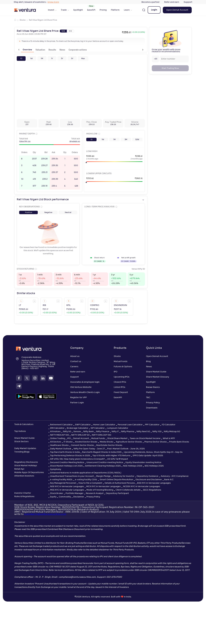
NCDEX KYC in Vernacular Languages (141, 487)
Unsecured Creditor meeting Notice (104, 462)
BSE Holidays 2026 (154, 466)
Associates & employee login (85, 382)
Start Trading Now (170, 68)
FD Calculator (168, 425)
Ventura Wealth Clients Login (85, 392)
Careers (74, 367)
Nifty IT (115, 432)
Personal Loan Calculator (130, 425)
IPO (115, 372)
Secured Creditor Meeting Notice (67, 462)
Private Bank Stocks (179, 442)
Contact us (75, 361)
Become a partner (150, 2)
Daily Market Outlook (60, 449)
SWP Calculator (83, 425)
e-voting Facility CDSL (86, 480)
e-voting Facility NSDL (61, 480)
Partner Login (77, 403)
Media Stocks (106, 442)
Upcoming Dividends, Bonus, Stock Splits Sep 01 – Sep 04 (153, 452)
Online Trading (57, 438)
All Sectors (55, 442)
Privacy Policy (153, 403)
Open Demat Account (177, 10)
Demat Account (81, 438)
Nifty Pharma (127, 432)
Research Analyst (95, 493)
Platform (115, 10)
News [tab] (58, 49)
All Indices (55, 432)
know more (53, 2)
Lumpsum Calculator (117, 428)
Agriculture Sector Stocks (129, 442)
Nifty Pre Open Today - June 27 (89, 449)
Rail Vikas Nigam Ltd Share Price (43, 20)
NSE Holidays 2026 (132, 466)
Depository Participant (117, 493)
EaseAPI (91, 10)
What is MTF (169, 438)
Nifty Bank (88, 432)
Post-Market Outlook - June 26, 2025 (126, 449)
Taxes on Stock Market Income (145, 438)
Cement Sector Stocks (82, 445)
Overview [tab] (23, 49)
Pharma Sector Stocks (155, 442)
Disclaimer (78, 497)
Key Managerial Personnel (63, 483)
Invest (52, 10)
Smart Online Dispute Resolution (116, 480)
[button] (21, 58)
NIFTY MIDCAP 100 (59, 435)
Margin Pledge (103, 476)
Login (154, 10)
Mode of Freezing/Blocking (99, 490)
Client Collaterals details (128, 490)
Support (188, 2)
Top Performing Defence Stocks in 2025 (70, 456)
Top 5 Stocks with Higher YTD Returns (111, 456)
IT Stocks (68, 442)
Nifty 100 (157, 432)
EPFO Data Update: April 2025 (148, 456)
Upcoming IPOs (121, 377)
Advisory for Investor (123, 476)
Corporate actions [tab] (73, 49)
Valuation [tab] (35, 49)
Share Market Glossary (157, 377)
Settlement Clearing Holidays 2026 (103, 466)
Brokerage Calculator (77, 428)
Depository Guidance (147, 476)
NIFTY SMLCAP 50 (80, 435)
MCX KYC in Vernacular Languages (103, 487)
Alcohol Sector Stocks (86, 442)
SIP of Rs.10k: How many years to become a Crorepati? (77, 459)
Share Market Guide (156, 372)
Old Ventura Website (81, 387)
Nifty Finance (102, 432)
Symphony (55, 469)
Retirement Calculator (61, 425)
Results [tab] (48, 49)
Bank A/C (169, 480)
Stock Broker (56, 493)
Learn (128, 10)
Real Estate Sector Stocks (109, 445)
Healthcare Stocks (59, 445)
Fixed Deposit (121, 392)
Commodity (65, 497)
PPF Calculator (152, 425)
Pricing (103, 10)
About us (75, 356)
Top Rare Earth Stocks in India (65, 452)
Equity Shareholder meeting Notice (143, 462)
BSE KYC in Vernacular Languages (154, 483)
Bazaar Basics (153, 387)
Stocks (22, 20)
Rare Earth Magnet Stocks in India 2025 (102, 452)
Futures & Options (123, 367)
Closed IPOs (120, 382)
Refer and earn (171, 2)
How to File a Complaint (90, 483)
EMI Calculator (57, 428)
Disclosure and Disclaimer (148, 480)
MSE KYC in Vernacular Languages (67, 490)
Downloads (152, 408)
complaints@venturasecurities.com (45, 514)
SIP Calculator (98, 428)
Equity (53, 497)
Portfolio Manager (75, 493)
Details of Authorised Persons (120, 483)
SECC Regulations (152, 490)
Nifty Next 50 (143, 432)
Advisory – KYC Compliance (175, 476)
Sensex (77, 432)
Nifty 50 (67, 432)
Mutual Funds (120, 361)
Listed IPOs (119, 387)
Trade (65, 10)
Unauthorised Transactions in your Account (72, 476)
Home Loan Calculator (104, 425)
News (149, 367)
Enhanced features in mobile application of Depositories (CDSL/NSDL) (85, 473)
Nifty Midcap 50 (172, 432)
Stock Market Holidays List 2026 (66, 466)
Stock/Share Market (117, 438)
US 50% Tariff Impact (117, 459)
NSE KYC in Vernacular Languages (67, 487)
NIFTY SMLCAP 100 (101, 435)
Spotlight (78, 10)
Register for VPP (78, 398)
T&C (148, 398)
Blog (148, 361)
